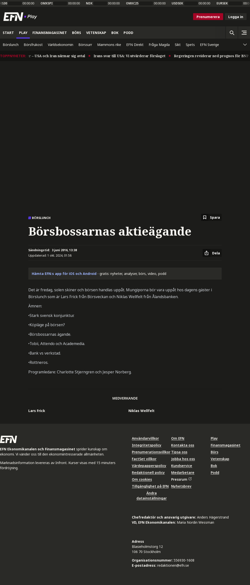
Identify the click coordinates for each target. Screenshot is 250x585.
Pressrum (181, 479)
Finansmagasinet (225, 445)
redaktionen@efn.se (173, 565)
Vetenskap (220, 458)
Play (214, 438)
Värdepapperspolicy (149, 465)
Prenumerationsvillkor (151, 452)
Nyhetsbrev (181, 486)
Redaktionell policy (148, 472)
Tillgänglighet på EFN (150, 486)
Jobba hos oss (183, 458)
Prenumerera (208, 16)
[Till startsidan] (21, 17)
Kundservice (181, 465)
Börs (214, 452)
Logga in (235, 16)
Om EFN (177, 438)
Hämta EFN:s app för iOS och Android (64, 273)
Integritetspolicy (146, 445)
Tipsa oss (179, 452)
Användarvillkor (145, 438)
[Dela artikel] (212, 253)
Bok (214, 465)
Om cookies (142, 479)
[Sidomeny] (244, 32)
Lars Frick (36, 410)
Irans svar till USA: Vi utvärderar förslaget (133, 56)
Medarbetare (182, 472)
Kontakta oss (182, 445)
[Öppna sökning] (232, 32)
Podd (215, 472)
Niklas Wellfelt (141, 410)
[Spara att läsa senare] (211, 217)
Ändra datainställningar (151, 495)
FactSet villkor (144, 458)
